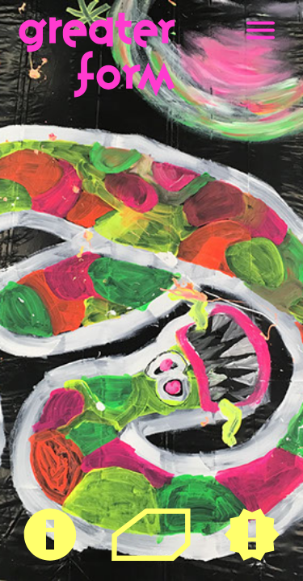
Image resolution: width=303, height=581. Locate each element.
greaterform (53, 20)
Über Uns (50, 516)
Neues (252, 516)
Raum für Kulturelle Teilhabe (151, 533)
